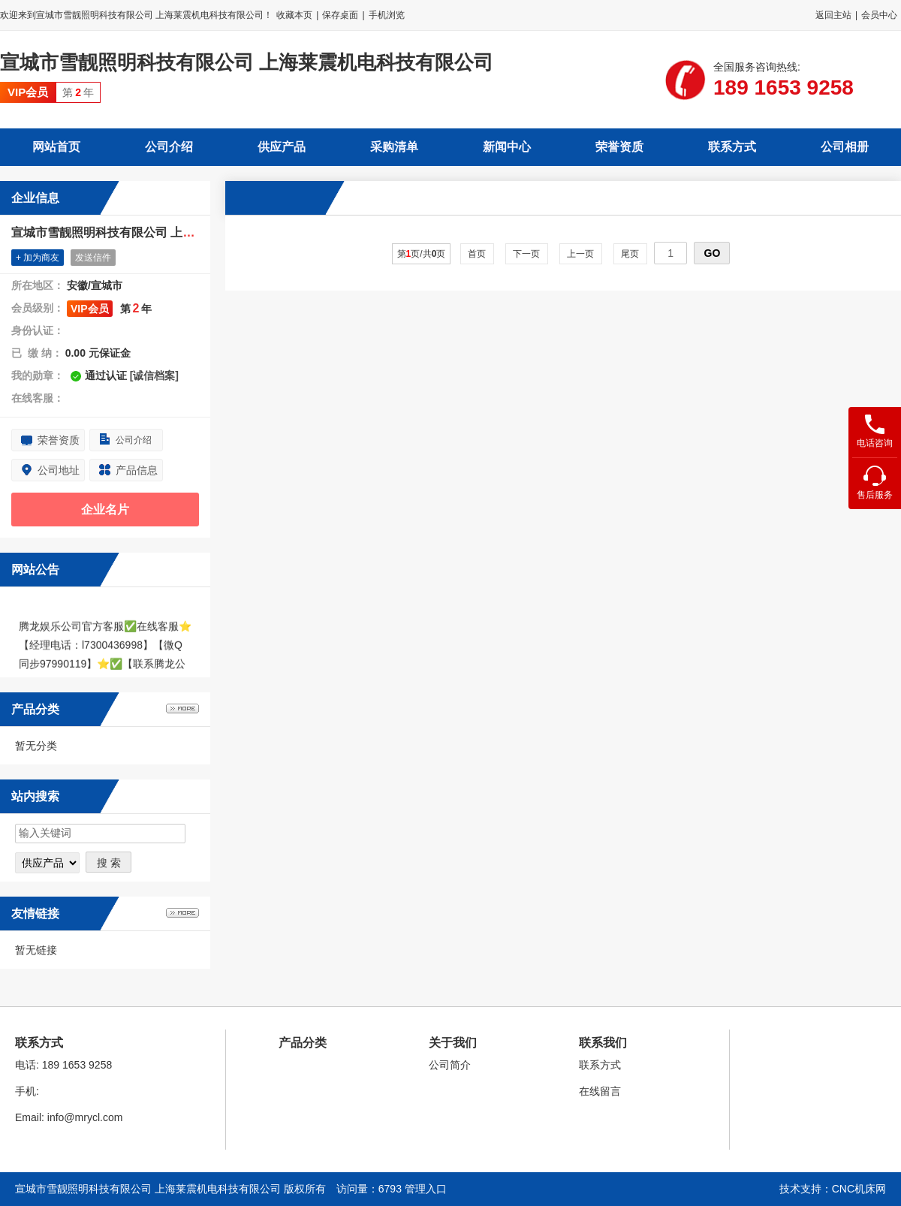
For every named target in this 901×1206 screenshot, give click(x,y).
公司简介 (450, 1065)
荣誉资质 (619, 146)
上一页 (581, 254)
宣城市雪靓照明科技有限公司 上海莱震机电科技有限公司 (246, 62)
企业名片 (105, 509)
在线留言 (600, 1091)
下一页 (527, 254)
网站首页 (56, 146)
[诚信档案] (154, 375)
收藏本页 (294, 15)
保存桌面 (340, 15)
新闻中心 (507, 146)
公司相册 (845, 146)
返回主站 (833, 15)
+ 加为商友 (37, 257)
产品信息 (137, 470)
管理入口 (426, 1189)
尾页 (630, 254)
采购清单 (394, 146)
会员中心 (879, 15)
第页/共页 (421, 254)
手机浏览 (387, 15)
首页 (477, 254)
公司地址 (59, 470)
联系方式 (732, 146)
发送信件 (93, 257)
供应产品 (282, 146)
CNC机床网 (859, 1189)
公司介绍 (169, 146)
